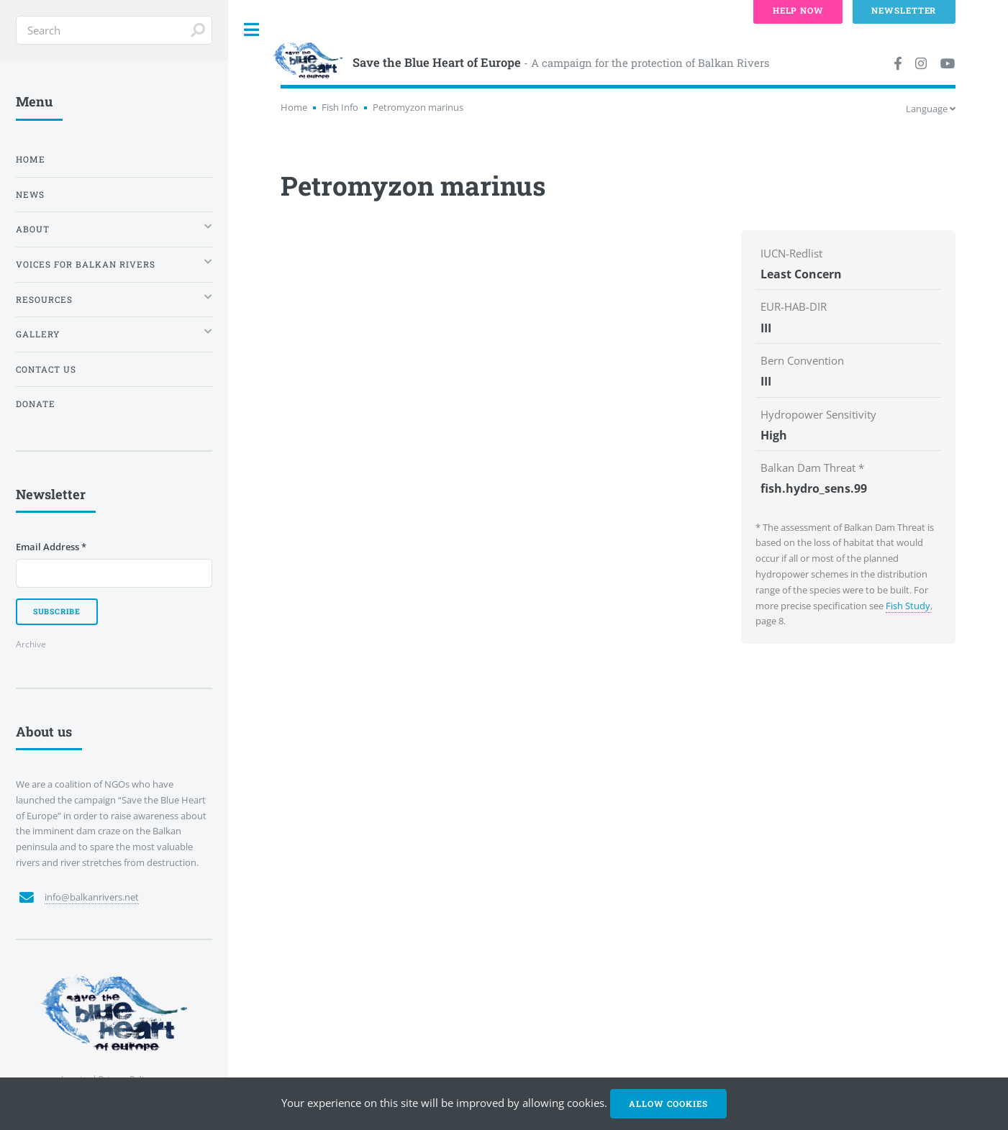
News (30, 194)
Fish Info (340, 107)
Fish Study (908, 605)
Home (294, 107)
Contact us (46, 369)
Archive (31, 644)
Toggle (252, 30)
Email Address (51, 546)
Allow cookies (668, 1103)
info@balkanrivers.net (92, 896)
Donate (35, 403)
